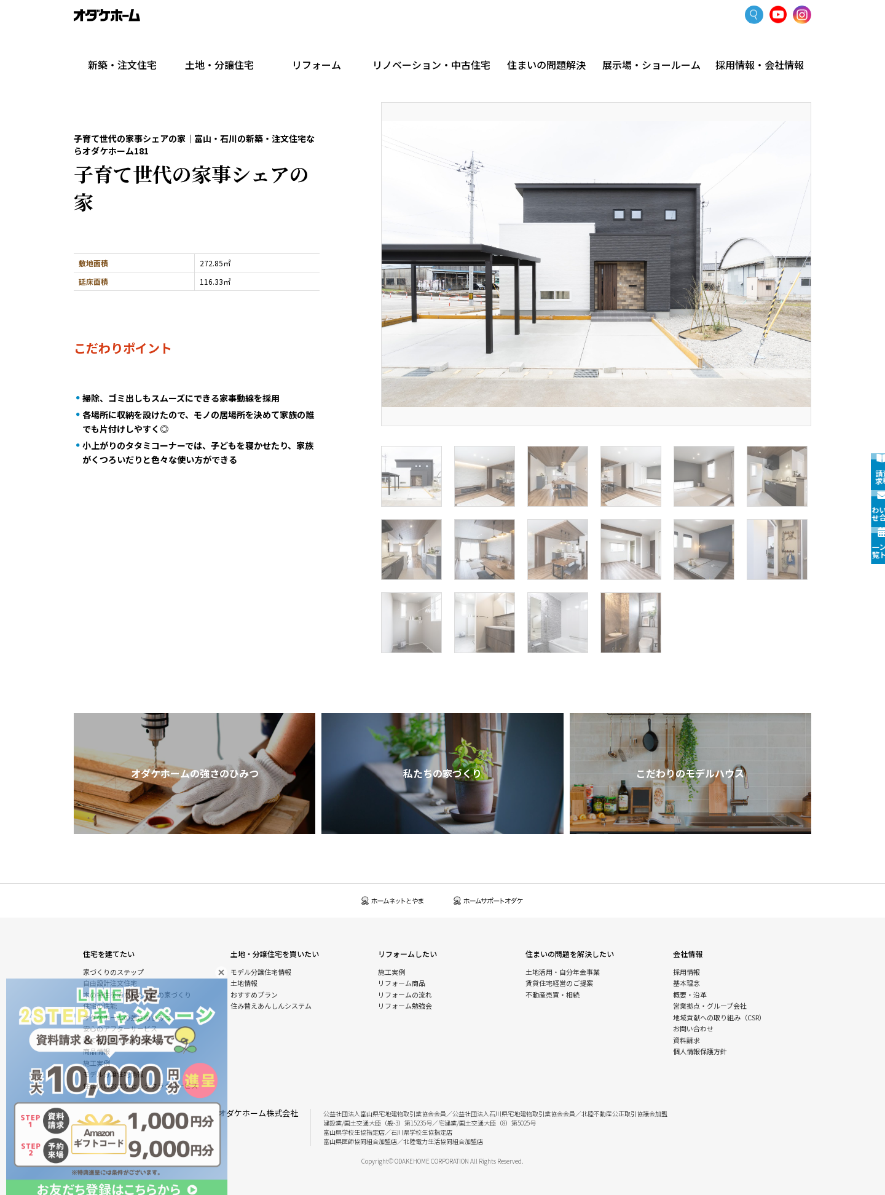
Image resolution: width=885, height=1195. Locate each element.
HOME (83, 70)
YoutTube (778, 15)
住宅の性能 (100, 1005)
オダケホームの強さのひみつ (127, 1017)
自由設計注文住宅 (110, 983)
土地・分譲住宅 (229, 44)
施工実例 (160, 70)
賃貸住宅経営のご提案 (559, 983)
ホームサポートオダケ (488, 900)
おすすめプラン (254, 994)
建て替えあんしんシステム (123, 1040)
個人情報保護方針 (700, 1051)
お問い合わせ (693, 1028)
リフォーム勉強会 (405, 1005)
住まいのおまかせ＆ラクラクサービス (140, 1085)
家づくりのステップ (113, 972)
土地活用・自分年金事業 (562, 972)
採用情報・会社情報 (759, 44)
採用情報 (686, 972)
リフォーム (331, 44)
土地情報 (244, 983)
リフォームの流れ (405, 994)
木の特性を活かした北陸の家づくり (137, 994)
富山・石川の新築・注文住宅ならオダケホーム (107, 15)
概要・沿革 (690, 994)
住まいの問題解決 (553, 44)
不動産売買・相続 (552, 994)
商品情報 (96, 1051)
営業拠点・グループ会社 (710, 1005)
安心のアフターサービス (120, 1028)
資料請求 (686, 1040)
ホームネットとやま (393, 900)
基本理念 (686, 983)
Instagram (802, 15)
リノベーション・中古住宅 (442, 44)
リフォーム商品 (401, 983)
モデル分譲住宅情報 (113, 1074)
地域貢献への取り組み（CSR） (719, 1017)
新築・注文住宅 (125, 44)
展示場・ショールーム (657, 44)
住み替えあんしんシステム (271, 1005)
